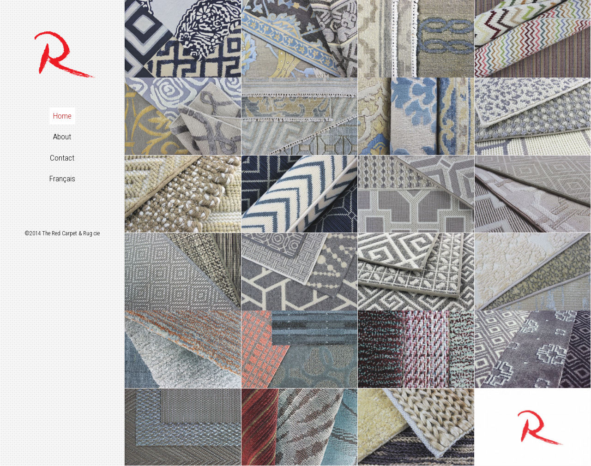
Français (62, 178)
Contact (62, 157)
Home (62, 115)
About (62, 136)
